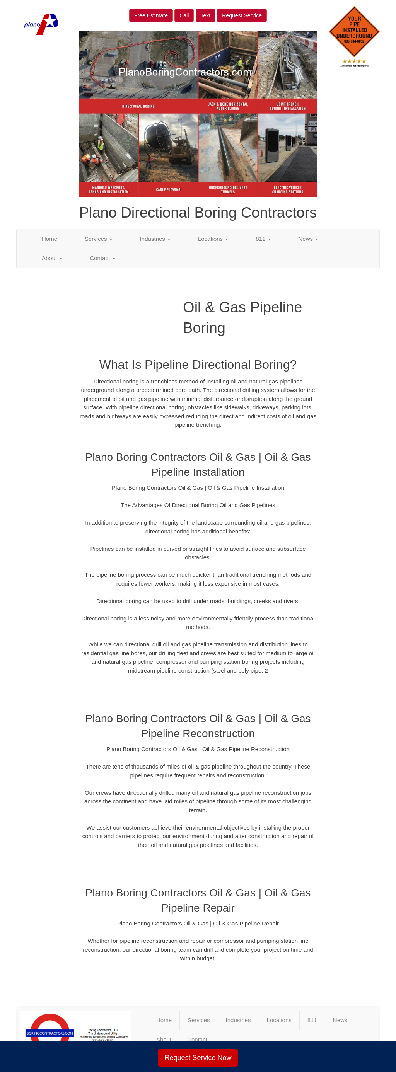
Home (49, 238)
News (309, 238)
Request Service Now (197, 1058)
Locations (213, 238)
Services (99, 238)
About (52, 258)
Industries (155, 238)
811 (263, 238)
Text (206, 15)
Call (184, 15)
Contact (102, 258)
